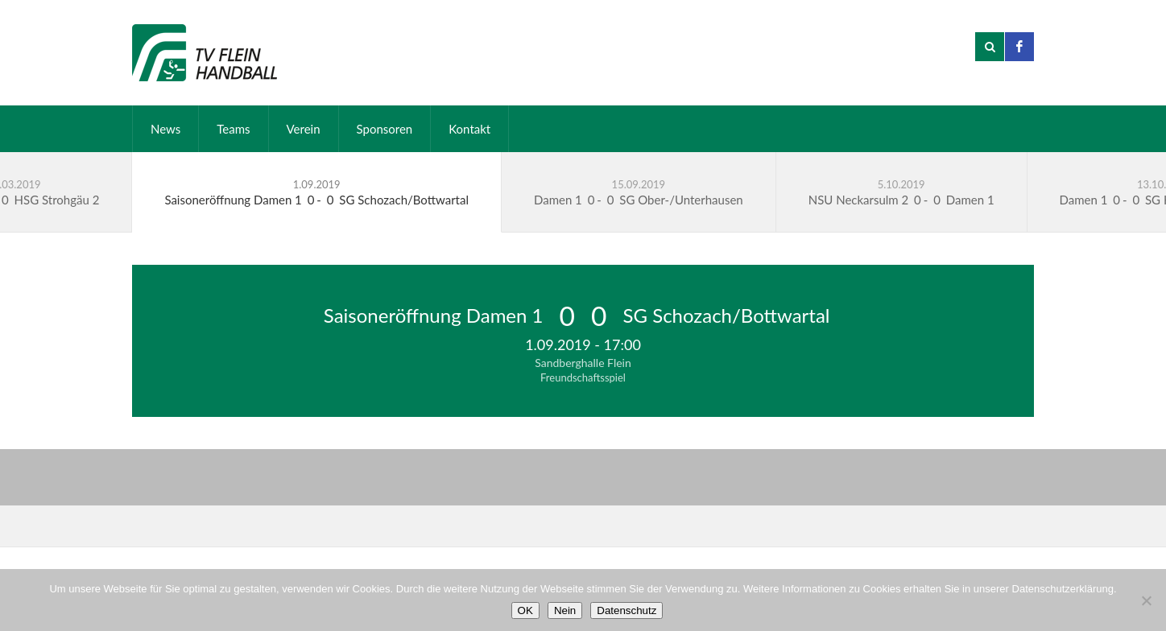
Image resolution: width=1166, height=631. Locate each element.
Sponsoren (385, 129)
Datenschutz (626, 610)
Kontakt (469, 129)
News (165, 129)
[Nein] (1146, 600)
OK (525, 610)
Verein (303, 129)
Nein (565, 610)
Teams (233, 129)
